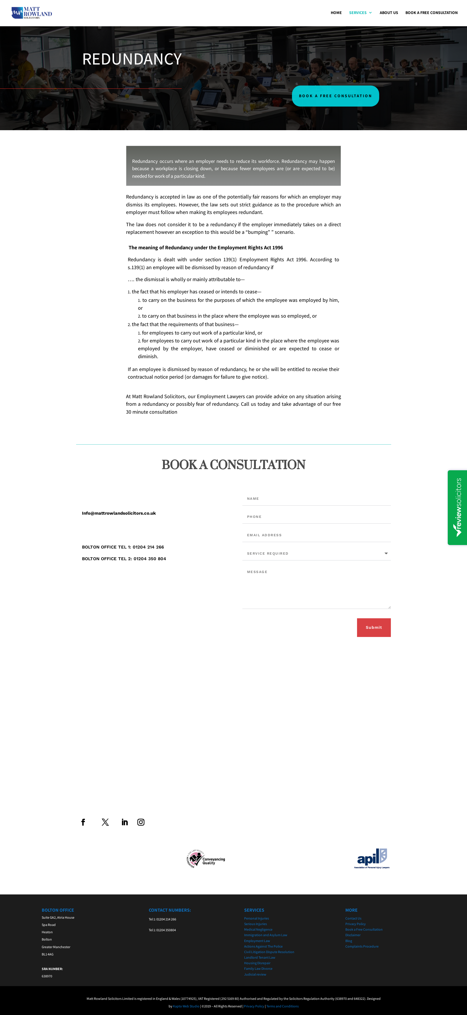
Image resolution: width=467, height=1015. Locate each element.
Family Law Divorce (258, 968)
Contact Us (353, 918)
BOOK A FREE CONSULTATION (335, 95)
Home (336, 13)
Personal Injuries (256, 918)
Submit (374, 627)
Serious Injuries (255, 924)
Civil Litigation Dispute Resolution (269, 952)
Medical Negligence (258, 929)
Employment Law (257, 941)
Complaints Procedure (362, 946)
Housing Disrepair (257, 963)
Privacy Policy (355, 924)
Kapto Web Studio (186, 1006)
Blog (348, 941)
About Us (389, 13)
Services (358, 13)
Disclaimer (353, 935)
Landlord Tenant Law (259, 957)
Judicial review (255, 974)
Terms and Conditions (282, 1006)
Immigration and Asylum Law (265, 935)
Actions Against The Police (263, 946)
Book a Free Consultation (431, 13)
